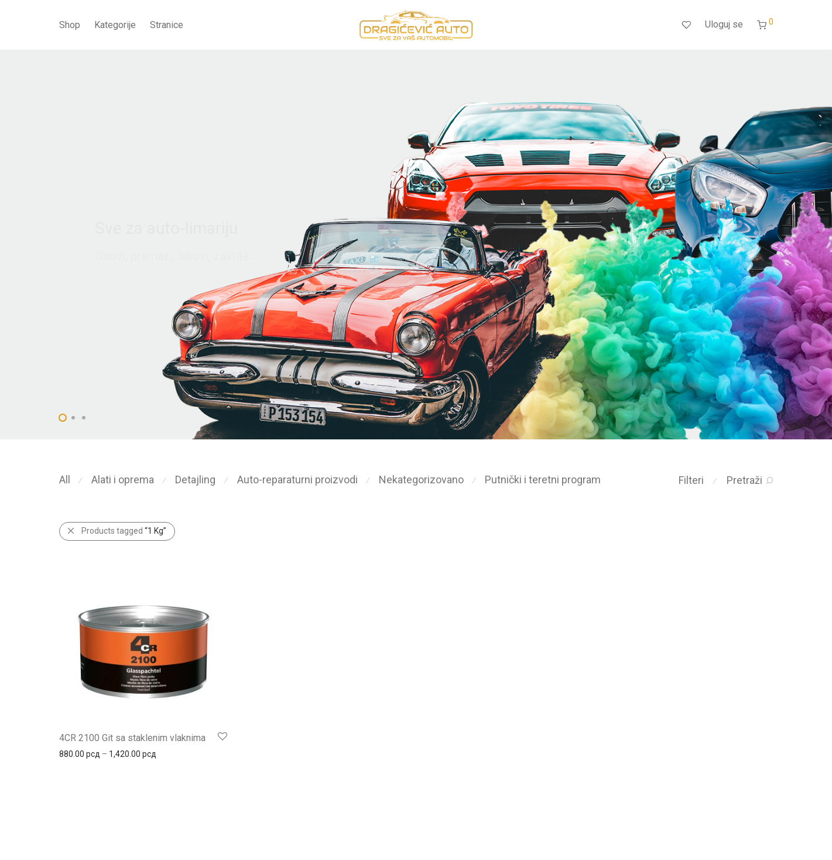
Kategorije (115, 24)
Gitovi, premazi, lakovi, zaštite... (175, 256)
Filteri (691, 480)
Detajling (195, 479)
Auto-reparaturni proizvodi (297, 479)
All (64, 479)
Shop (69, 24)
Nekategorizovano (421, 479)
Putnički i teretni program (543, 479)
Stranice (166, 24)
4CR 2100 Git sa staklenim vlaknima (132, 737)
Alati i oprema (122, 479)
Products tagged (123, 530)
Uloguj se (724, 24)
